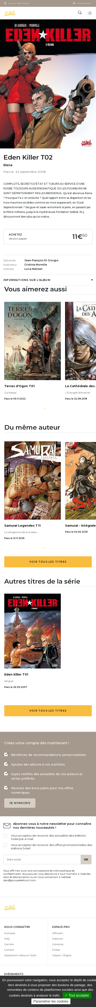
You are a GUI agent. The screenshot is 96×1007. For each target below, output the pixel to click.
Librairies (57, 944)
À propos (9, 933)
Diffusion (57, 933)
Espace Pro (83, 3)
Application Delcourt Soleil (20, 955)
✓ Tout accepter (77, 995)
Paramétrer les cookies (50, 1001)
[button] (44, 409)
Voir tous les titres (48, 561)
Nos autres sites (18, 3)
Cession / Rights (61, 955)
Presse (56, 949)
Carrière (9, 944)
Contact (9, 949)
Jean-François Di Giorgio (41, 260)
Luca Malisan (33, 268)
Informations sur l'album (48, 280)
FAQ (6, 938)
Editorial (57, 938)
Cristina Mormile (35, 264)
